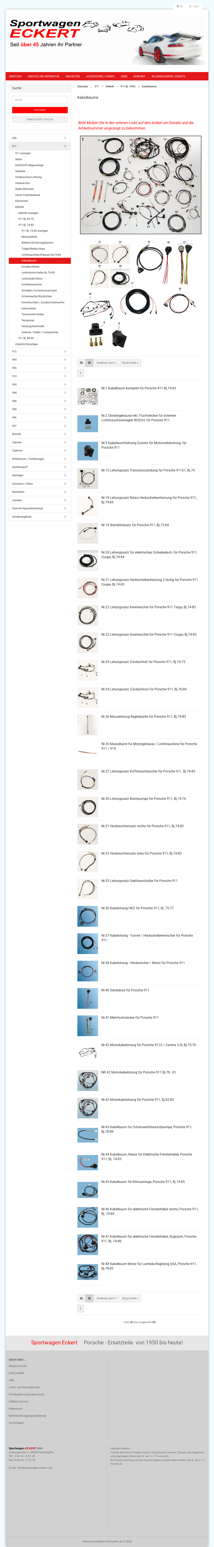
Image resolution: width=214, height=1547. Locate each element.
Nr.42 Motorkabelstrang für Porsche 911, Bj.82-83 (137, 1100)
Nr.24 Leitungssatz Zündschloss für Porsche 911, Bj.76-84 (144, 689)
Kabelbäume (29, 260)
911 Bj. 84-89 (26, 338)
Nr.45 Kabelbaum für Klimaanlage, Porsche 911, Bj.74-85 (143, 1182)
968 (14, 401)
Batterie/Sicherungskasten (37, 242)
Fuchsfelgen (16, 1422)
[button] (179, 6)
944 (14, 392)
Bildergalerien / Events (168, 76)
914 (14, 376)
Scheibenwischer (32, 284)
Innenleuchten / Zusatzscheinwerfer (43, 302)
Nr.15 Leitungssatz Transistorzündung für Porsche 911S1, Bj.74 (148, 470)
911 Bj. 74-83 (26, 224)
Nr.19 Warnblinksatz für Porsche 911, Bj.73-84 (135, 525)
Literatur (17, 500)
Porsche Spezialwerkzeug (27, 508)
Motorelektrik (29, 236)
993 (14, 368)
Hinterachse (22, 183)
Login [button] (194, 6)
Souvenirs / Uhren (22, 483)
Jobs (124, 76)
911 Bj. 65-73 (26, 218)
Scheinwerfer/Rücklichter (37, 296)
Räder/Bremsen (24, 189)
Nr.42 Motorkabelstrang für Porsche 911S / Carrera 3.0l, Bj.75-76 (148, 1045)
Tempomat (28, 320)
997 (14, 425)
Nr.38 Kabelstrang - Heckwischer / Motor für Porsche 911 (143, 963)
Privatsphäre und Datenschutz (26, 1394)
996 (14, 417)
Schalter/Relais (31, 266)
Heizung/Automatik (33, 326)
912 (14, 351)
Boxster (16, 434)
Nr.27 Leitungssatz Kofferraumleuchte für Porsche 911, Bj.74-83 (148, 771)
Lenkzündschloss (32, 278)
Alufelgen (17, 475)
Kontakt (139, 76)
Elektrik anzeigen (28, 213)
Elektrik (19, 206)
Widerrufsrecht (18, 1366)
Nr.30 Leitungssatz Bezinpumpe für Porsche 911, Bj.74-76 (143, 799)
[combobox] (106, 363)
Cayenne (17, 450)
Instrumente (29, 308)
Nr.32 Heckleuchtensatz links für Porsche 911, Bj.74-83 (141, 853)
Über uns (15, 76)
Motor (18, 159)
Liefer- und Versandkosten (24, 1387)
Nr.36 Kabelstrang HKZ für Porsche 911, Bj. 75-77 (137, 908)
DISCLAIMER (16, 1373)
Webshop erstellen (94, 1541)
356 (14, 138)
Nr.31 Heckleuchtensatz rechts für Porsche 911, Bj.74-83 (142, 826)
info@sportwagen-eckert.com (34, 1467)
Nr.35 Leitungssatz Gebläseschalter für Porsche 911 (139, 881)
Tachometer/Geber (33, 314)
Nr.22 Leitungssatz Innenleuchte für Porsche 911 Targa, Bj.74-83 (148, 607)
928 (14, 409)
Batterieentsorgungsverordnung (27, 1415)
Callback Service (18, 1401)
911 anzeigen (23, 153)
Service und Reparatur (43, 76)
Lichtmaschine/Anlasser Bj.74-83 (41, 254)
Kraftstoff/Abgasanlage (29, 165)
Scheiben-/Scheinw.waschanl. (39, 290)
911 (14, 146)
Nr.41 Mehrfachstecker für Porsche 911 (130, 1018)
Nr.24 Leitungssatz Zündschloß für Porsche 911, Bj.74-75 (143, 662)
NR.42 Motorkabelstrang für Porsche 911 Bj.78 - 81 (138, 1072)
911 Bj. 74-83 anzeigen (35, 230)
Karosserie (21, 200)
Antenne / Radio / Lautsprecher (40, 332)
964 (14, 359)
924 (14, 384)
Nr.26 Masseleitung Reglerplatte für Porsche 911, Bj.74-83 (143, 717)
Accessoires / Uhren (100, 76)
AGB (11, 1380)
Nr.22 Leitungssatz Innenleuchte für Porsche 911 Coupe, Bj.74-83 (149, 634)
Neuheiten (73, 76)
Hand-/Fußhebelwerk (27, 195)
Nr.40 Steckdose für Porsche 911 (125, 990)
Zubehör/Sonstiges (26, 344)
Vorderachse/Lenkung (28, 177)
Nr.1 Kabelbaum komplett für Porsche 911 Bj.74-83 (138, 388)
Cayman (17, 442)
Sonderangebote (22, 516)
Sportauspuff (20, 467)
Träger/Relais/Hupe (33, 248)
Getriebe (20, 171)
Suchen (40, 110)
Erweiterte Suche (40, 119)
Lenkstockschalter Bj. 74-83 (38, 272)
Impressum (15, 1408)
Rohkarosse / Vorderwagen (28, 458)
